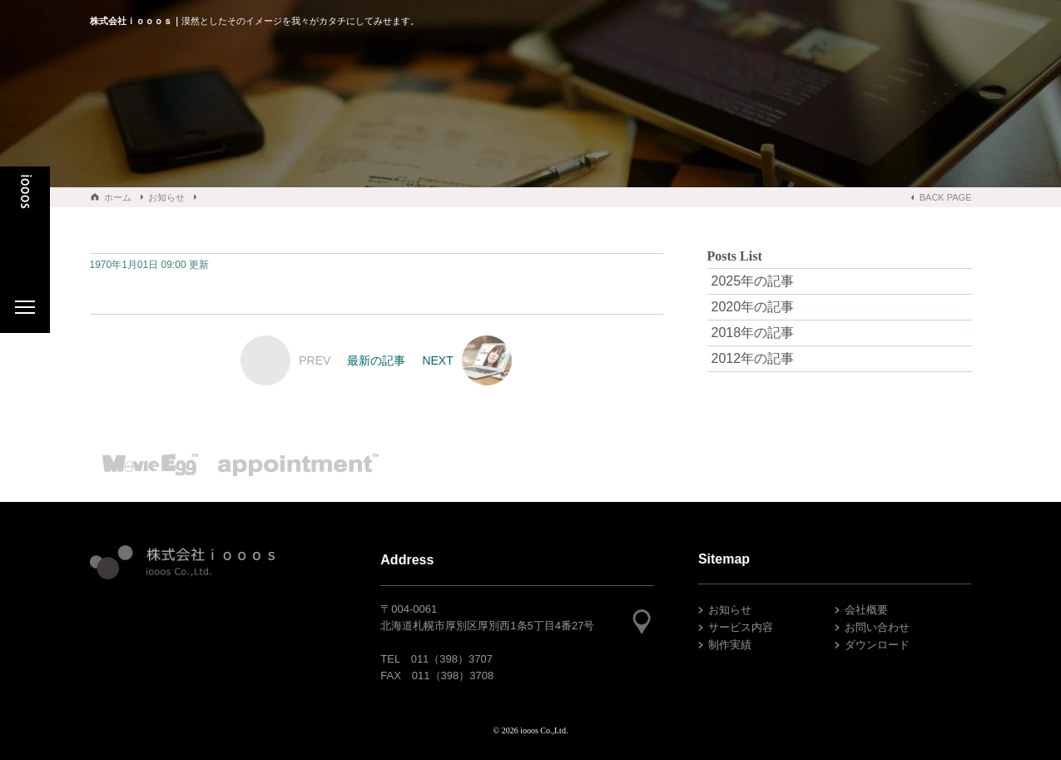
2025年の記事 (753, 281)
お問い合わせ (877, 627)
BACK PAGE (946, 197)
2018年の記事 (753, 332)
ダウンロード (877, 644)
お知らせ (166, 197)
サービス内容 (740, 627)
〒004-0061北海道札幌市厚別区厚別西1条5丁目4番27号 (487, 617)
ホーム (117, 197)
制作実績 (729, 644)
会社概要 (866, 610)
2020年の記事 (753, 307)
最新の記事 (376, 360)
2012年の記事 (753, 358)
